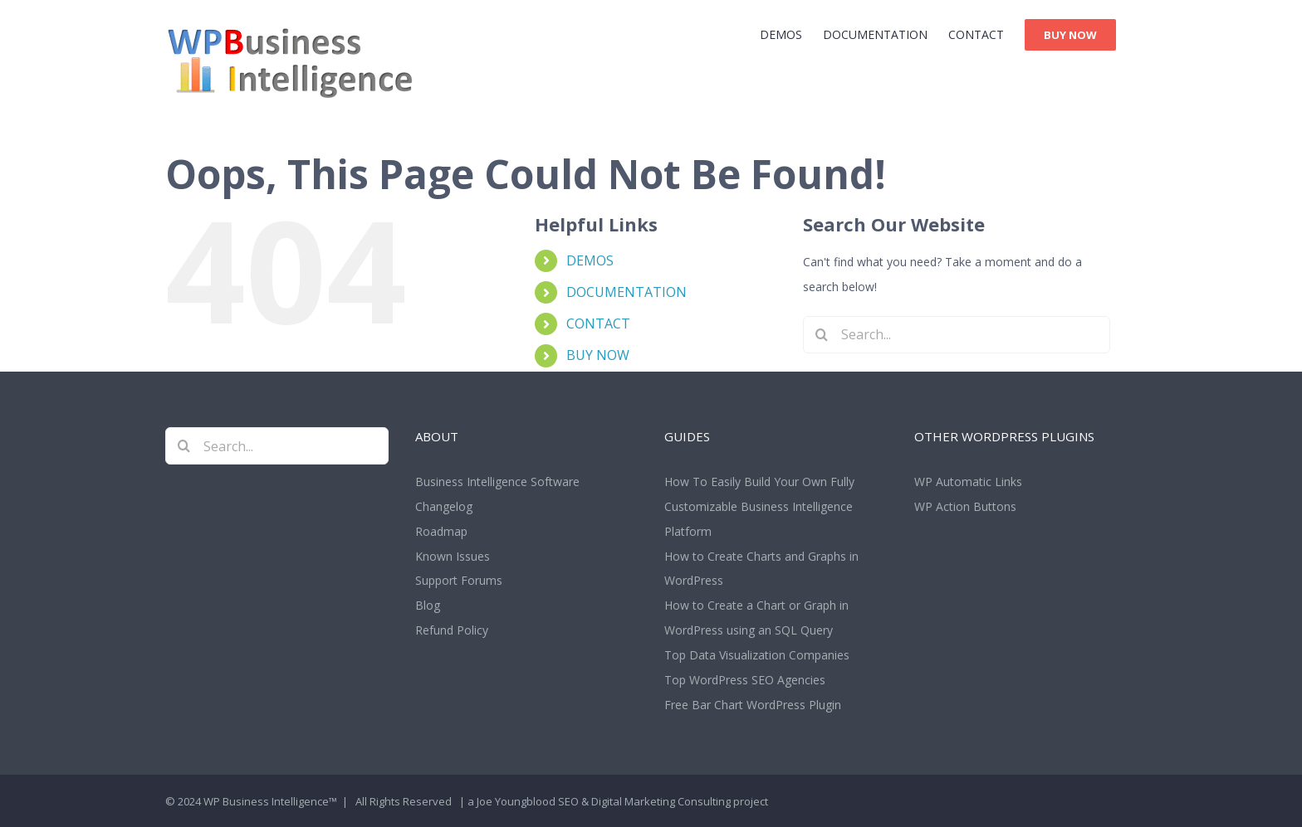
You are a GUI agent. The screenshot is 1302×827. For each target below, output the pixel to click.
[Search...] (956, 334)
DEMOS (590, 260)
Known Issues (452, 556)
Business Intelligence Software (497, 481)
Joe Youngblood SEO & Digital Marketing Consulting (604, 801)
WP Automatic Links (968, 481)
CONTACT (598, 323)
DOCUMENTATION (626, 292)
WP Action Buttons (965, 506)
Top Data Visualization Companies (756, 655)
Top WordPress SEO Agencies (744, 680)
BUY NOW (597, 355)
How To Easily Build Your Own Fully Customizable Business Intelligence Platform (759, 506)
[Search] (821, 334)
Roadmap (441, 531)
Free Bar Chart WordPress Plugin (752, 705)
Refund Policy (451, 630)
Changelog (443, 506)
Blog (427, 605)
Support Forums (458, 580)
